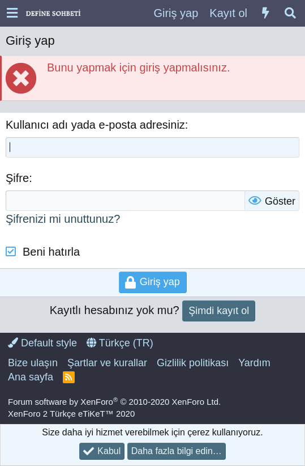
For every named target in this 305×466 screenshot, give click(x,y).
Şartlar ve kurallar (107, 362)
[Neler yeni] (265, 13)
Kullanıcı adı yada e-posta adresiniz (95, 124)
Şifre (17, 178)
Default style (42, 343)
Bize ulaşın (33, 362)
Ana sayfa (30, 377)
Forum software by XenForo (114, 401)
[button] (12, 13)
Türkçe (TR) (120, 343)
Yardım (254, 362)
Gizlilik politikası (193, 362)
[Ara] (290, 13)
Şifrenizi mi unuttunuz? (63, 219)
